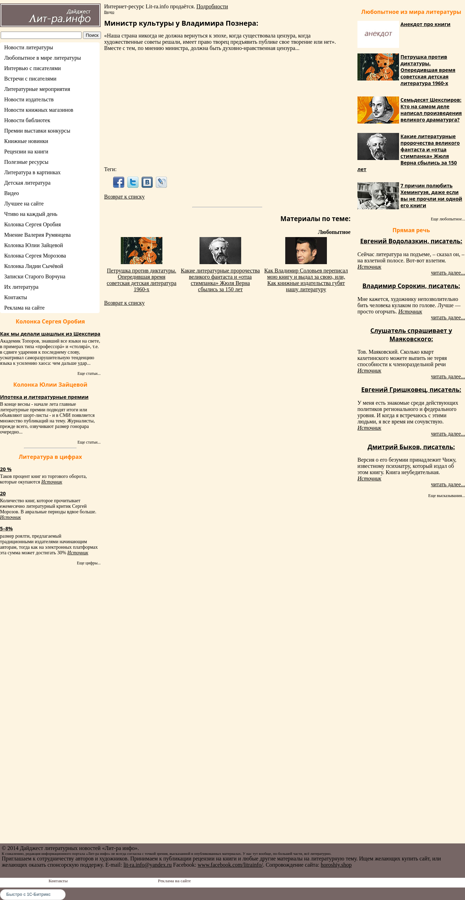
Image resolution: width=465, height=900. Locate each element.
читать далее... (448, 273)
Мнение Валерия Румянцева (37, 235)
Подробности (212, 6)
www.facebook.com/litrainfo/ (230, 865)
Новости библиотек (27, 120)
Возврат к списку (124, 197)
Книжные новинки (26, 141)
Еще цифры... (89, 563)
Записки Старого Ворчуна (34, 276)
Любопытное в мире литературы (42, 58)
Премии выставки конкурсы (37, 131)
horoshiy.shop (336, 865)
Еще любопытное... (448, 219)
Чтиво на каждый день (30, 214)
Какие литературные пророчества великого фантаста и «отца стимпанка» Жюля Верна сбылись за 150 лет (220, 280)
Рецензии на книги (26, 151)
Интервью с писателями (32, 68)
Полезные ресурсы (26, 162)
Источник (51, 482)
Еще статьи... (89, 373)
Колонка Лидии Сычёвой (33, 266)
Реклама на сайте (24, 308)
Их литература (21, 287)
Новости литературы (28, 47)
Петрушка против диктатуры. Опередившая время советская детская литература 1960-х (142, 280)
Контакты (15, 297)
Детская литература (27, 183)
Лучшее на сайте (24, 204)
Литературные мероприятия (37, 89)
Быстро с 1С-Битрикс (28, 894)
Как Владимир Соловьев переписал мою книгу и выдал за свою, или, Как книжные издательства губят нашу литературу (306, 280)
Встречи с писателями (30, 79)
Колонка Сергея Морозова (35, 256)
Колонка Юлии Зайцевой (33, 245)
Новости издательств (29, 99)
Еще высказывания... (446, 495)
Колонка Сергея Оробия (32, 224)
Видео (11, 193)
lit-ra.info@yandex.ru (148, 865)
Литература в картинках (32, 172)
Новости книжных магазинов (38, 110)
